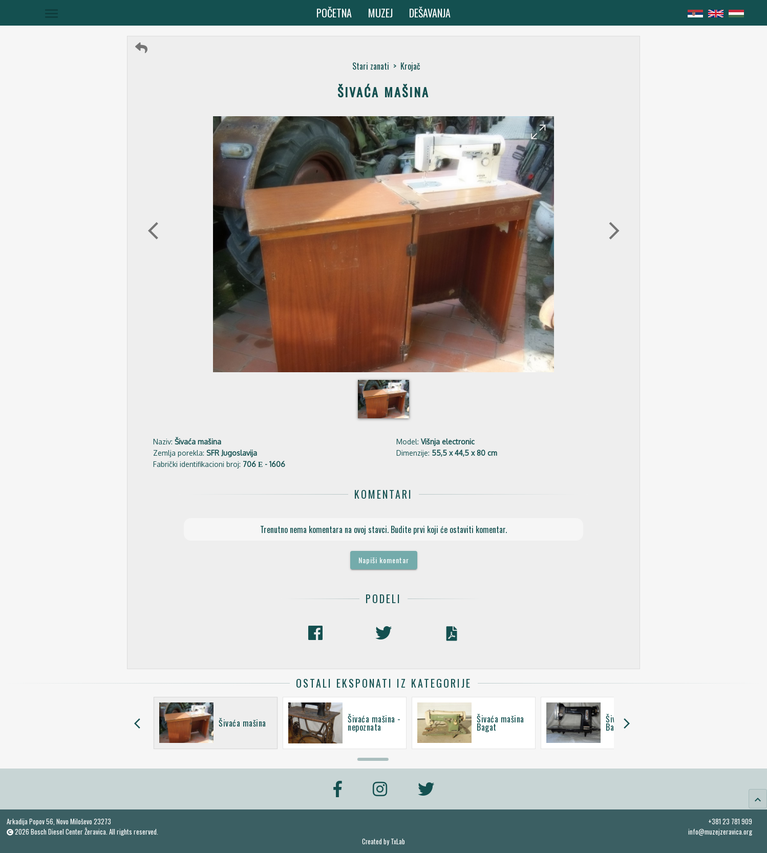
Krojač (410, 66)
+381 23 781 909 (730, 821)
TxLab (398, 841)
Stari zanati (370, 66)
